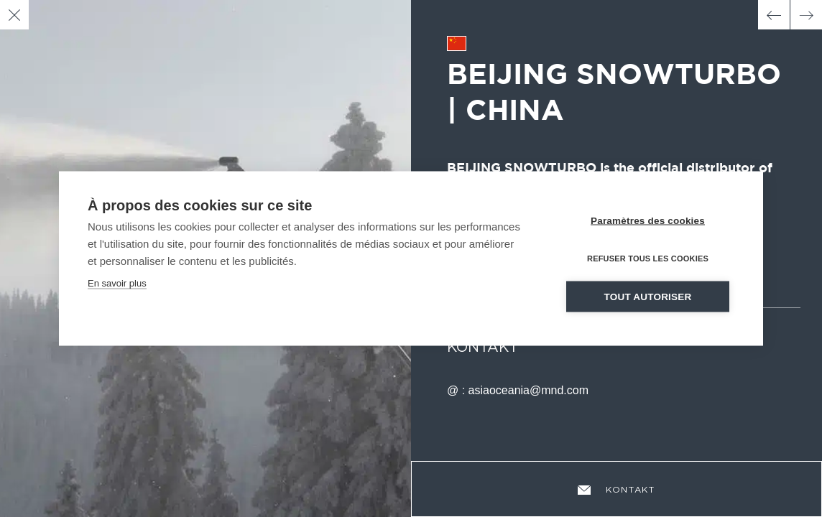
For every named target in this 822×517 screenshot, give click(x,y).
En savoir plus (117, 282)
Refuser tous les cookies (647, 257)
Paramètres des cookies (648, 220)
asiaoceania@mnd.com (528, 390)
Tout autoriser (648, 296)
